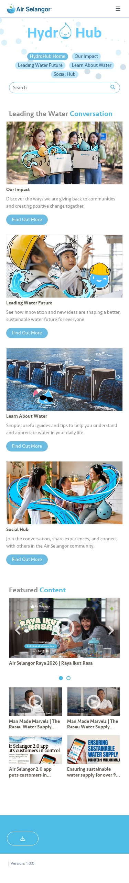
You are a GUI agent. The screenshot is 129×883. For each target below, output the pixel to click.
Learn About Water (91, 65)
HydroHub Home (47, 56)
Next (111, 630)
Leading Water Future (40, 65)
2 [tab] (68, 678)
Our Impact (86, 56)
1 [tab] (61, 678)
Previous (18, 630)
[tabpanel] (64, 634)
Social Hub (65, 74)
